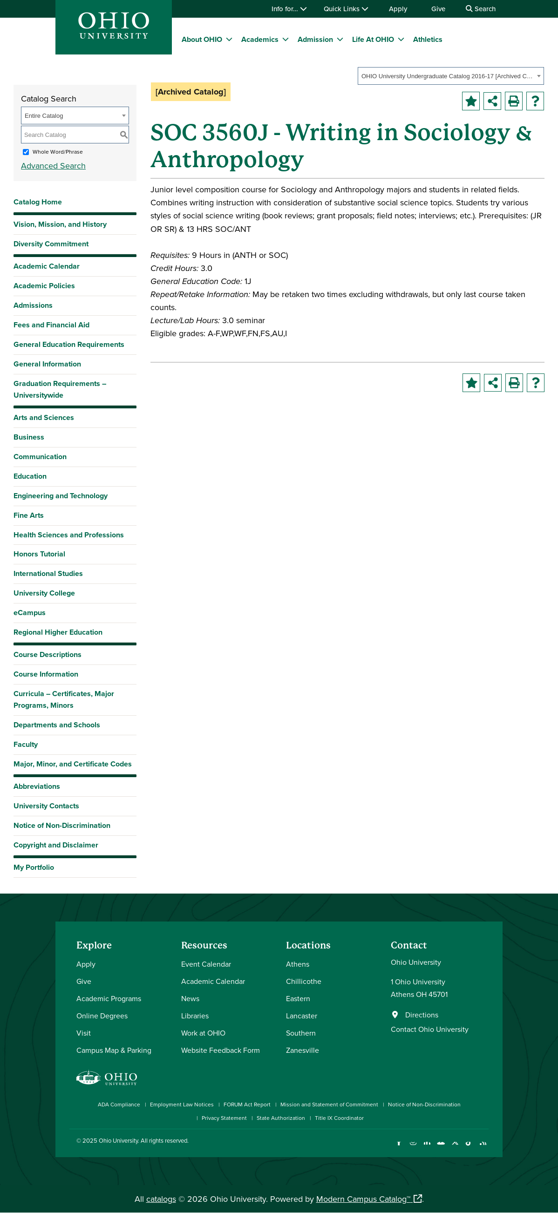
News (190, 998)
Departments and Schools (57, 724)
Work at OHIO (203, 1033)
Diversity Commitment (51, 243)
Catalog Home (38, 202)
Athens (297, 964)
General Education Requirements (69, 344)
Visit (83, 1033)
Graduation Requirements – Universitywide (60, 389)
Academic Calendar (47, 266)
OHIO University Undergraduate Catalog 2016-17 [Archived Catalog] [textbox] (447, 76)
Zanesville (302, 1050)
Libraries (195, 1015)
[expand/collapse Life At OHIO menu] (401, 39)
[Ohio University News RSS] (483, 1147)
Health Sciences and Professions (69, 534)
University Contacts (46, 805)
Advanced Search (53, 165)
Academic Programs (108, 998)
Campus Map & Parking (113, 1050)
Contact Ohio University (430, 1029)
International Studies (48, 573)
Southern (301, 1033)
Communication (40, 456)
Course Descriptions (48, 654)
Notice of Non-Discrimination (62, 825)
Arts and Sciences (44, 417)
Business (29, 437)
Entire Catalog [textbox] (44, 115)
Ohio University (118, 1140)
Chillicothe (303, 981)
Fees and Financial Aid (51, 324)
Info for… (289, 9)
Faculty (26, 744)
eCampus (30, 612)
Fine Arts (29, 515)
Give (438, 9)
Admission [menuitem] (315, 39)
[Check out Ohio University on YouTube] (441, 1147)
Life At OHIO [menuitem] (373, 39)
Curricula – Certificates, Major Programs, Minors (64, 699)
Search (481, 9)
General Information (47, 364)
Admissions (33, 305)
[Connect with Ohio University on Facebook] (399, 1147)
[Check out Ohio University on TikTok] (469, 1147)
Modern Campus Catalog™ (363, 1199)
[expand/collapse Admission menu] (340, 39)
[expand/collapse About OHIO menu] (229, 39)
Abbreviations (37, 786)
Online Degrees (102, 1015)
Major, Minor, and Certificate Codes (73, 764)
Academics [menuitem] (260, 39)
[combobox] (451, 76)
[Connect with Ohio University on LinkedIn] (427, 1147)
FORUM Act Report (247, 1104)
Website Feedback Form (220, 1050)
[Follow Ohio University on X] (455, 1147)
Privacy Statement (224, 1118)
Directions (421, 1015)
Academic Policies (44, 285)
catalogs (161, 1199)
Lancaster (301, 1015)
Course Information (46, 674)
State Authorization (281, 1118)
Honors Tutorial (39, 554)
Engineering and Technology (61, 495)
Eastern (298, 998)
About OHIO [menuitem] (202, 39)
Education (30, 476)
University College (44, 593)
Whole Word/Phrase (58, 152)
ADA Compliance (119, 1104)
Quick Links (346, 9)
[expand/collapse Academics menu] (285, 39)
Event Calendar (206, 964)
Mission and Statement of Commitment (329, 1104)
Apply (398, 9)
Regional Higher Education (58, 632)
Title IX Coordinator (339, 1118)
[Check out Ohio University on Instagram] (413, 1147)
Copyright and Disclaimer (56, 845)
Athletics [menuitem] (427, 39)
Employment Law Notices (182, 1104)
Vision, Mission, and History (60, 224)
